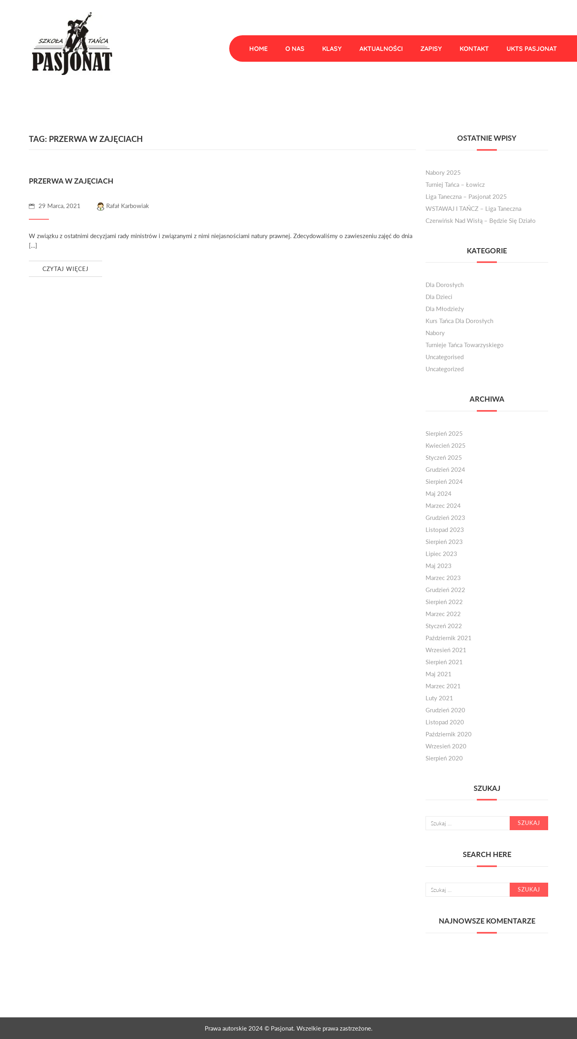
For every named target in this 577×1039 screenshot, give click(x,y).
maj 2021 (439, 673)
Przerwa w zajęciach (71, 180)
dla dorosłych (445, 284)
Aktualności (381, 48)
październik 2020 (449, 734)
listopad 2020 (445, 722)
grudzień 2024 (445, 469)
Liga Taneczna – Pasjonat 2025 (466, 196)
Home (258, 48)
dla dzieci (439, 296)
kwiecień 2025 (446, 445)
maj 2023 (439, 565)
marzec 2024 (443, 505)
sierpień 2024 (444, 481)
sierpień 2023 (444, 541)
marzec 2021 (443, 685)
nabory (435, 332)
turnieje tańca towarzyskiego (465, 344)
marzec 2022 (443, 613)
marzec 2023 (443, 577)
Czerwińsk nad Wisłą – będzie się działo (481, 220)
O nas (295, 48)
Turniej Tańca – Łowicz (455, 184)
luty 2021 (439, 697)
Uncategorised (445, 356)
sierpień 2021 (444, 661)
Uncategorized (445, 368)
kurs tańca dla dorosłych (459, 320)
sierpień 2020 (444, 758)
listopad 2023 (445, 529)
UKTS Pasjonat (531, 48)
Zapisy (431, 48)
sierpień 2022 (444, 601)
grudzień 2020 (445, 710)
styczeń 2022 (444, 625)
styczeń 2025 (444, 457)
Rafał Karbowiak (123, 205)
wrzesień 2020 (446, 746)
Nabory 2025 (443, 172)
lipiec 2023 (441, 553)
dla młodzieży (445, 308)
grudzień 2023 (445, 517)
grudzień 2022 (445, 589)
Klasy (332, 48)
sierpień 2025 (444, 433)
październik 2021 (449, 637)
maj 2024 (439, 493)
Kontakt (474, 48)
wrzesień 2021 (446, 649)
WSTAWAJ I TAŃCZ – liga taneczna (473, 208)
